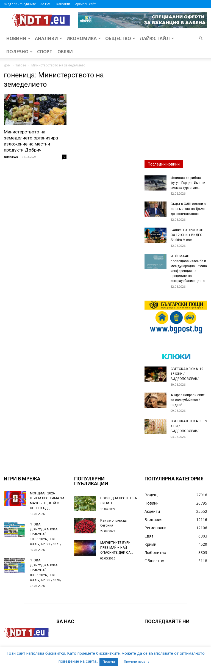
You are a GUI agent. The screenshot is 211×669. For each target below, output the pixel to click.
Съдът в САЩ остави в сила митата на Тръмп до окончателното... (188, 209)
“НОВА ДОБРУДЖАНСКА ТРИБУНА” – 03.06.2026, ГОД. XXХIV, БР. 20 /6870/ (46, 570)
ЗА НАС (45, 4)
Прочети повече (136, 662)
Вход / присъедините (20, 4)
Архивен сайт (85, 4)
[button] (200, 38)
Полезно (19, 52)
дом (7, 65)
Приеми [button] (109, 662)
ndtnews (11, 157)
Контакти (63, 4)
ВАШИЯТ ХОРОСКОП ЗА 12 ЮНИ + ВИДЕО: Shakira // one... (187, 235)
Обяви (65, 52)
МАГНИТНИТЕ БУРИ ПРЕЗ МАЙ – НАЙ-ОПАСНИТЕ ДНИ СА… (116, 548)
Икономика (83, 38)
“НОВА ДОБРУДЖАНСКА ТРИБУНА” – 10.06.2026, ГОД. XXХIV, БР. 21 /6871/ (46, 534)
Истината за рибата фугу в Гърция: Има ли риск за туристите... (188, 183)
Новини (18, 38)
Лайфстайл (157, 38)
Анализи (48, 38)
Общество (120, 38)
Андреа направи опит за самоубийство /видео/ (187, 400)
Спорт (44, 52)
